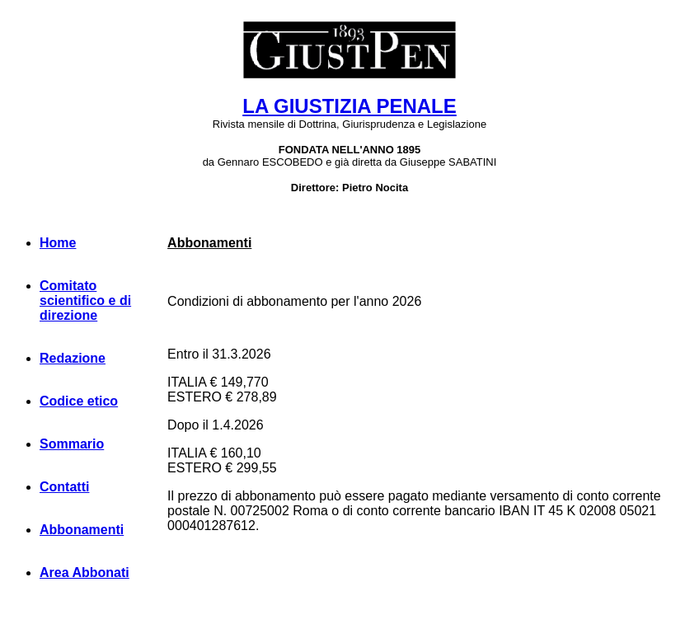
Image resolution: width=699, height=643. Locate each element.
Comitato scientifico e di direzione (85, 300)
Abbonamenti (82, 530)
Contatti (64, 487)
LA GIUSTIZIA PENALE (349, 106)
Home (58, 243)
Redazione (73, 358)
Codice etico (79, 401)
